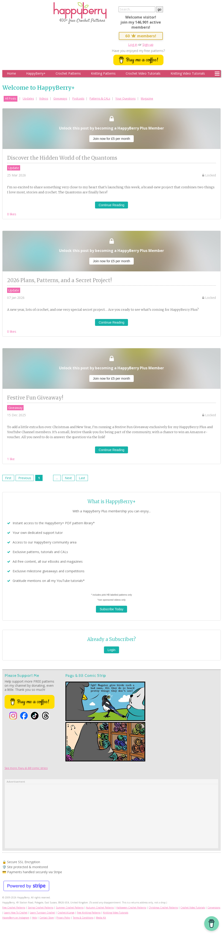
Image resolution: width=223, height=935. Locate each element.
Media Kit (101, 917)
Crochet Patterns (68, 73)
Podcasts (78, 98)
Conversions (213, 907)
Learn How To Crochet (15, 912)
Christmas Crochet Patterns (163, 907)
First (8, 478)
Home (11, 73)
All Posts (10, 98)
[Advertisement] (111, 816)
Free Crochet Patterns (13, 907)
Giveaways (60, 98)
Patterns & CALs (100, 98)
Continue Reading (111, 205)
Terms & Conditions (83, 917)
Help (34, 917)
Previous (24, 478)
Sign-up (147, 44)
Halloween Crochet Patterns (131, 907)
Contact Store (46, 917)
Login (111, 650)
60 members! (140, 35)
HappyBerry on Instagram (15, 917)
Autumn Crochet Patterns (100, 907)
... (57, 478)
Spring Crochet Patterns (40, 907)
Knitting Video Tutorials (188, 73)
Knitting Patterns (103, 73)
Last (82, 478)
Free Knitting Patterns (89, 912)
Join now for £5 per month (111, 139)
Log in (132, 44)
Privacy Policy (63, 917)
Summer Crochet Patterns (70, 907)
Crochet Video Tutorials (143, 73)
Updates (28, 98)
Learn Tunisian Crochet (42, 912)
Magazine (147, 98)
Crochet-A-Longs (65, 912)
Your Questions (125, 98)
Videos (43, 98)
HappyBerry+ (36, 73)
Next (68, 478)
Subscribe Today (111, 609)
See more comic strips (26, 768)
